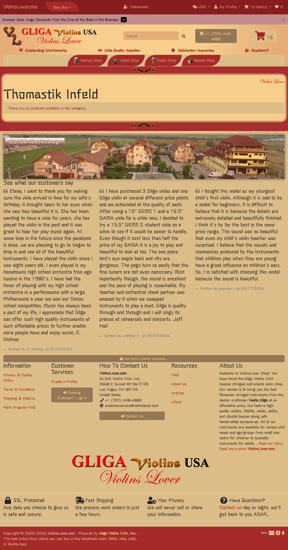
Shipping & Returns (19, 398)
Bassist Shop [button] (201, 60)
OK (124, 20)
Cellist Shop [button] (163, 60)
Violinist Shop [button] (88, 60)
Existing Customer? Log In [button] (72, 395)
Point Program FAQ (19, 407)
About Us (179, 383)
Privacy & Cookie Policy (17, 377)
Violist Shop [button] (126, 60)
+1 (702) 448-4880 (216, 36)
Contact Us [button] (132, 416)
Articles (177, 392)
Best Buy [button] (60, 7)
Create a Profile (64, 381)
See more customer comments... (144, 358)
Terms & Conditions (19, 389)
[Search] (151, 35)
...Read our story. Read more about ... (251, 445)
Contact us (230, 507)
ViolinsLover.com (20, 6)
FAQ (175, 374)
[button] (201, 6)
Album (176, 401)
